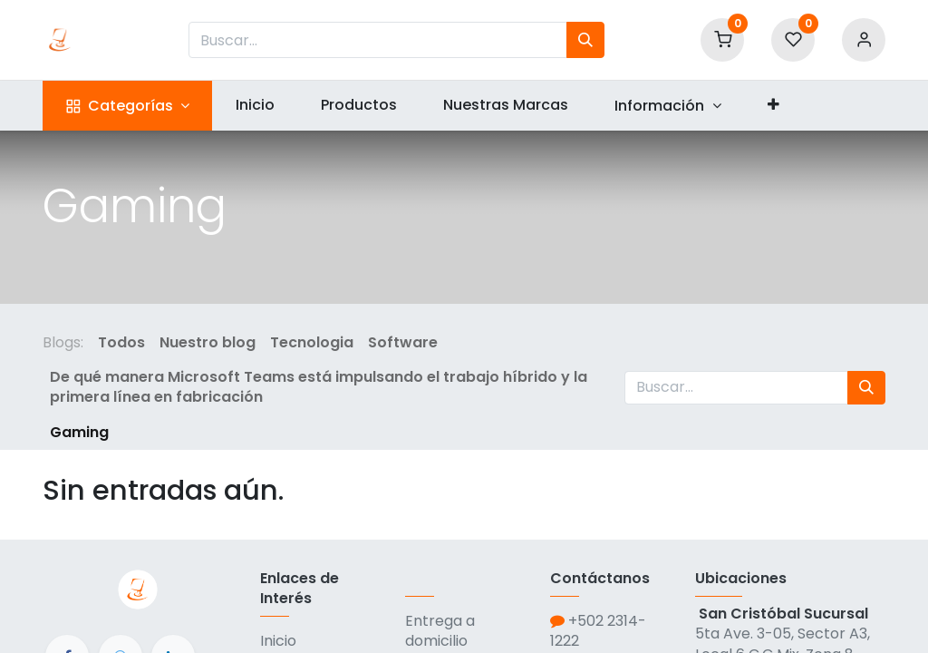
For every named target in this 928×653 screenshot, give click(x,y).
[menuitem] (254, 105)
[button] (773, 105)
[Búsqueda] (585, 40)
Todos (121, 342)
